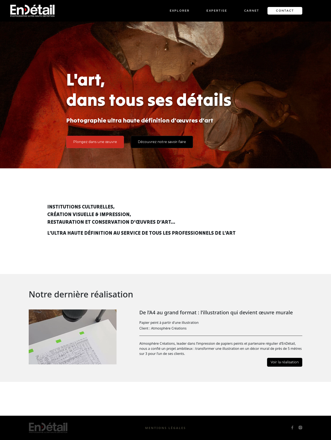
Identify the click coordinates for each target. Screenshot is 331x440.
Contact (285, 10)
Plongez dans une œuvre (95, 142)
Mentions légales (165, 428)
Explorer (180, 10)
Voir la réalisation (285, 362)
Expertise (216, 10)
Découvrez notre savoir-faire (162, 142)
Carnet (251, 10)
